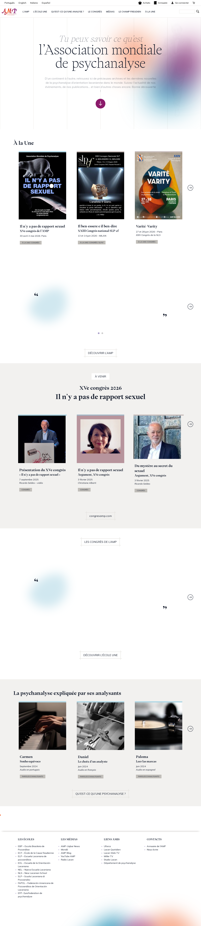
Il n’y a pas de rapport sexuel (42, 226)
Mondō (64, 849)
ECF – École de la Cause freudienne (36, 853)
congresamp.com (100, 516)
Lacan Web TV (111, 853)
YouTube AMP (68, 856)
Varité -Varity (146, 226)
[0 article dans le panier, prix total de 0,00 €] (194, 3)
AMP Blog (66, 853)
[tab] (99, 333)
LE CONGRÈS (95, 11)
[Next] (190, 188)
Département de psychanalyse (120, 863)
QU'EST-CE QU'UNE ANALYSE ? (67, 11)
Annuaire (160, 2)
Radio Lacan (67, 859)
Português (9, 2)
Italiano (34, 2)
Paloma (142, 756)
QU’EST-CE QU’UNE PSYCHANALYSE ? (101, 793)
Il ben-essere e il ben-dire (97, 226)
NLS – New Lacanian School (32, 873)
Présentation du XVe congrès (42, 470)
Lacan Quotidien (112, 849)
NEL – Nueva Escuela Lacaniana (34, 869)
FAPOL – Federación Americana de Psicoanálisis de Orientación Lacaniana (35, 886)
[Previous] (10, 306)
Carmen (26, 756)
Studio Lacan (110, 859)
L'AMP (26, 11)
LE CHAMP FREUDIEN (130, 11)
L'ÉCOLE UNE (40, 11)
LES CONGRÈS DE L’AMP (100, 542)
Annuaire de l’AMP (156, 846)
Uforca (107, 846)
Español (46, 2)
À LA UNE (150, 11)
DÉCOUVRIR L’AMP (100, 353)
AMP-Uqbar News (70, 846)
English (22, 2)
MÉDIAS (110, 11)
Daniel (83, 757)
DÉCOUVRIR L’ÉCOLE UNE (100, 655)
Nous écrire (152, 849)
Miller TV (108, 856)
